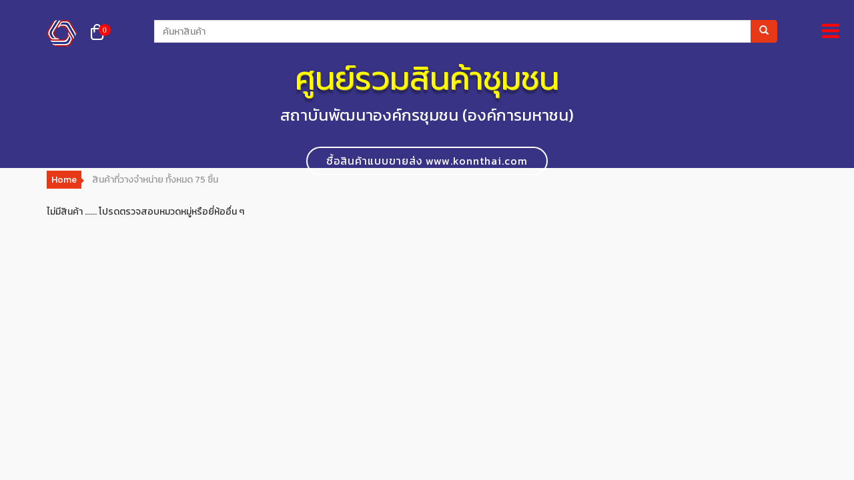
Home (64, 180)
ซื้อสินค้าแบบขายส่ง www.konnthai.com (427, 161)
